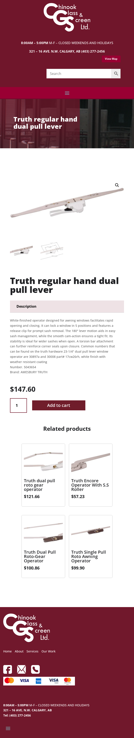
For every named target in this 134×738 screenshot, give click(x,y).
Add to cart (58, 405)
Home (7, 651)
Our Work (48, 651)
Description (26, 306)
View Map (111, 59)
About (19, 651)
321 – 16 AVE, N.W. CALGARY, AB (27, 710)
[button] (117, 185)
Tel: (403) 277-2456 (17, 715)
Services (32, 651)
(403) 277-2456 (93, 51)
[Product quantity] (18, 405)
